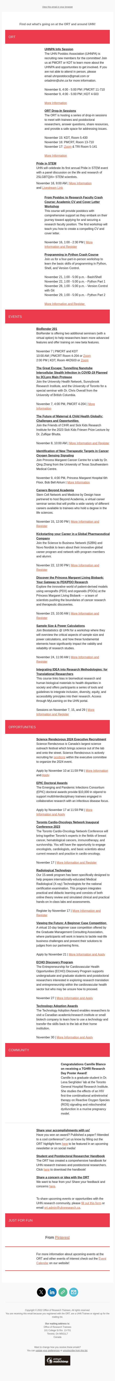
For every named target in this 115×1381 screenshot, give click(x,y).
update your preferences (48, 1350)
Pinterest (62, 1237)
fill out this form (91, 1203)
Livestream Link (52, 187)
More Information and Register (65, 303)
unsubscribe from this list (75, 1350)
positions (59, 757)
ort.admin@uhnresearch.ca (62, 1207)
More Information (56, 103)
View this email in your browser (57, 7)
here (65, 1143)
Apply (45, 775)
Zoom (68, 146)
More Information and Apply (87, 954)
